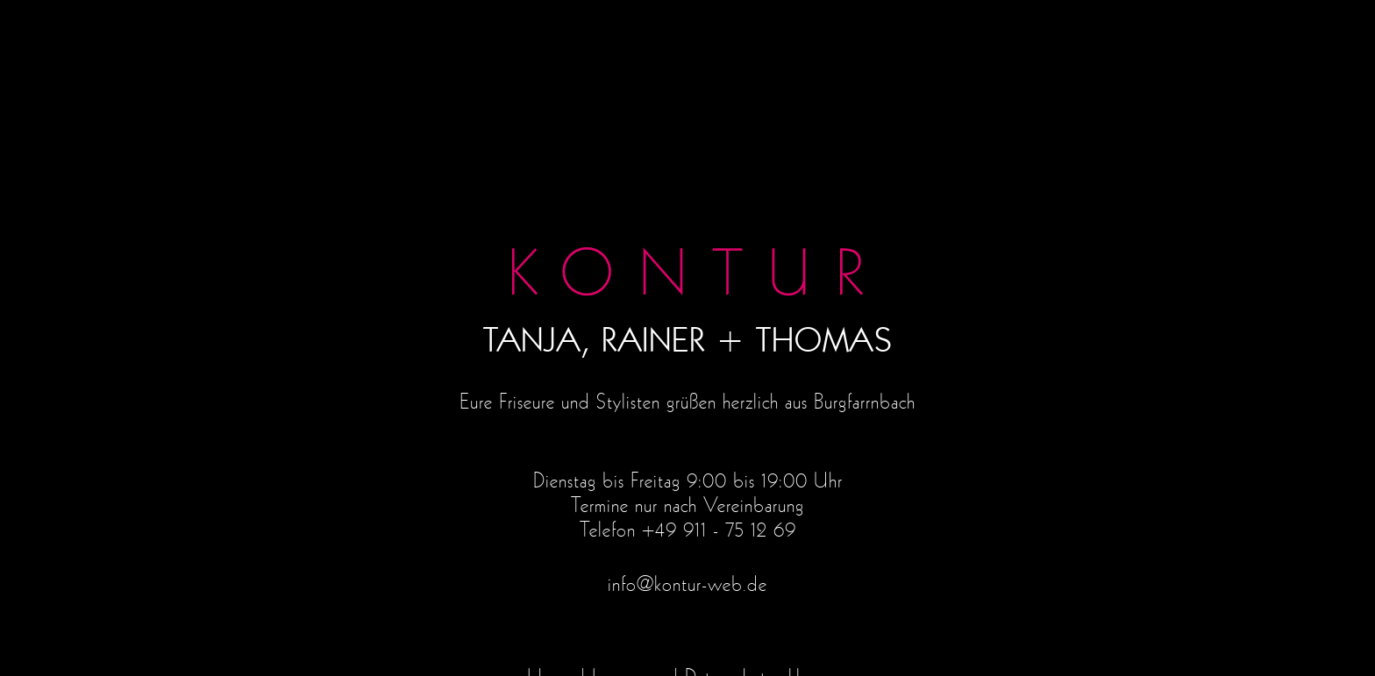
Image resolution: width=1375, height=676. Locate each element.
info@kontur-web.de (687, 584)
